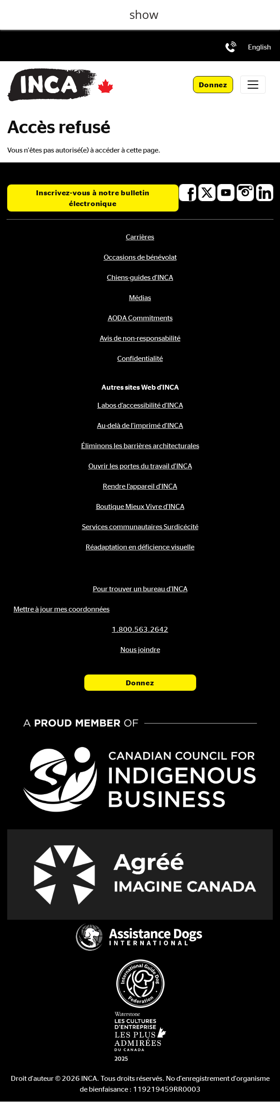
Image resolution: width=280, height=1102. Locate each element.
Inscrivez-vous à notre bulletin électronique (93, 198)
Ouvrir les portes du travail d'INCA (140, 466)
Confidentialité (140, 358)
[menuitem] (259, 47)
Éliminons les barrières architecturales (140, 445)
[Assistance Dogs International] (140, 938)
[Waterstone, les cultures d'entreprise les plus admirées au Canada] (140, 1036)
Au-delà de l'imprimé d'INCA (140, 425)
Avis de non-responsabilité (140, 338)
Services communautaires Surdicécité (140, 526)
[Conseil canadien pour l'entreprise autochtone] (140, 767)
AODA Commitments (140, 318)
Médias (140, 297)
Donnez (213, 85)
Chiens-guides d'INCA (140, 277)
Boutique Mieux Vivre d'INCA (140, 506)
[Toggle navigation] (253, 85)
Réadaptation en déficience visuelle (140, 547)
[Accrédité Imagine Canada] (140, 874)
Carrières (140, 237)
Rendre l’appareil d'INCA (140, 486)
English (259, 47)
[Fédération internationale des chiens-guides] (140, 983)
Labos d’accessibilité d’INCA (140, 405)
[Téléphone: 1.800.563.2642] (231, 47)
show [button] (143, 14)
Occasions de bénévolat (140, 257)
